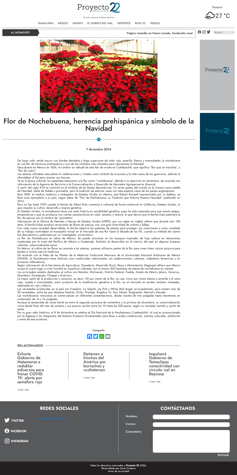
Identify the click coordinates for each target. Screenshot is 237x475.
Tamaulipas (45, 23)
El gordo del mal (100, 23)
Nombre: (132, 416)
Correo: (131, 424)
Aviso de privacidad (118, 471)
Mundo (78, 23)
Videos (155, 23)
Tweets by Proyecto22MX (52, 418)
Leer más (24, 389)
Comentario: (134, 431)
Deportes (123, 23)
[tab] (19, 420)
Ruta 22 (140, 23)
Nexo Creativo (128, 468)
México (63, 23)
